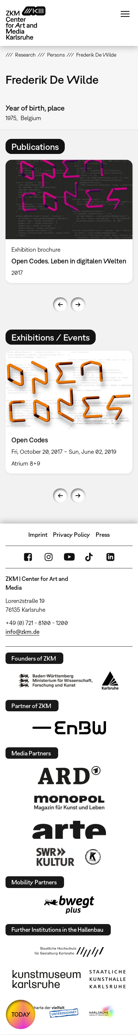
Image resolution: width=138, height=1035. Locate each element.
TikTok (89, 557)
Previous (60, 304)
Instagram (48, 557)
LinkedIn (110, 557)
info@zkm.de (22, 631)
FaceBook (28, 557)
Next (78, 304)
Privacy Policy (71, 534)
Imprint (37, 534)
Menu (125, 14)
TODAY (20, 1014)
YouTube (69, 557)
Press (103, 534)
